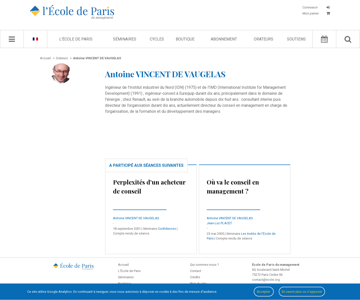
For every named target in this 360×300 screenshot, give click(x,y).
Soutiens (296, 39)
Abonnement (224, 39)
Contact (195, 271)
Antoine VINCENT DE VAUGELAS (136, 218)
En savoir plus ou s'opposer (302, 292)
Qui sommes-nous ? (204, 264)
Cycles (157, 39)
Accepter (264, 292)
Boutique (185, 39)
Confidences (167, 228)
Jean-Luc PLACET (219, 223)
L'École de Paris (75, 39)
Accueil (123, 264)
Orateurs (263, 39)
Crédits (195, 277)
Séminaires (124, 39)
